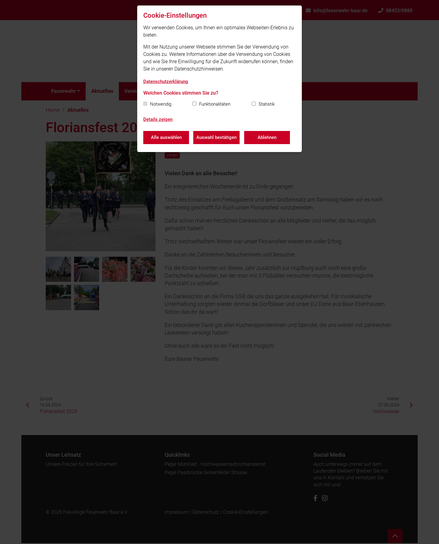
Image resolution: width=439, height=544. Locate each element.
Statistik (267, 104)
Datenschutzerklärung (165, 81)
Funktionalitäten (214, 104)
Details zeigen (158, 119)
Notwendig (160, 104)
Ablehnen (267, 137)
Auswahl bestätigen (217, 137)
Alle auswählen (166, 137)
